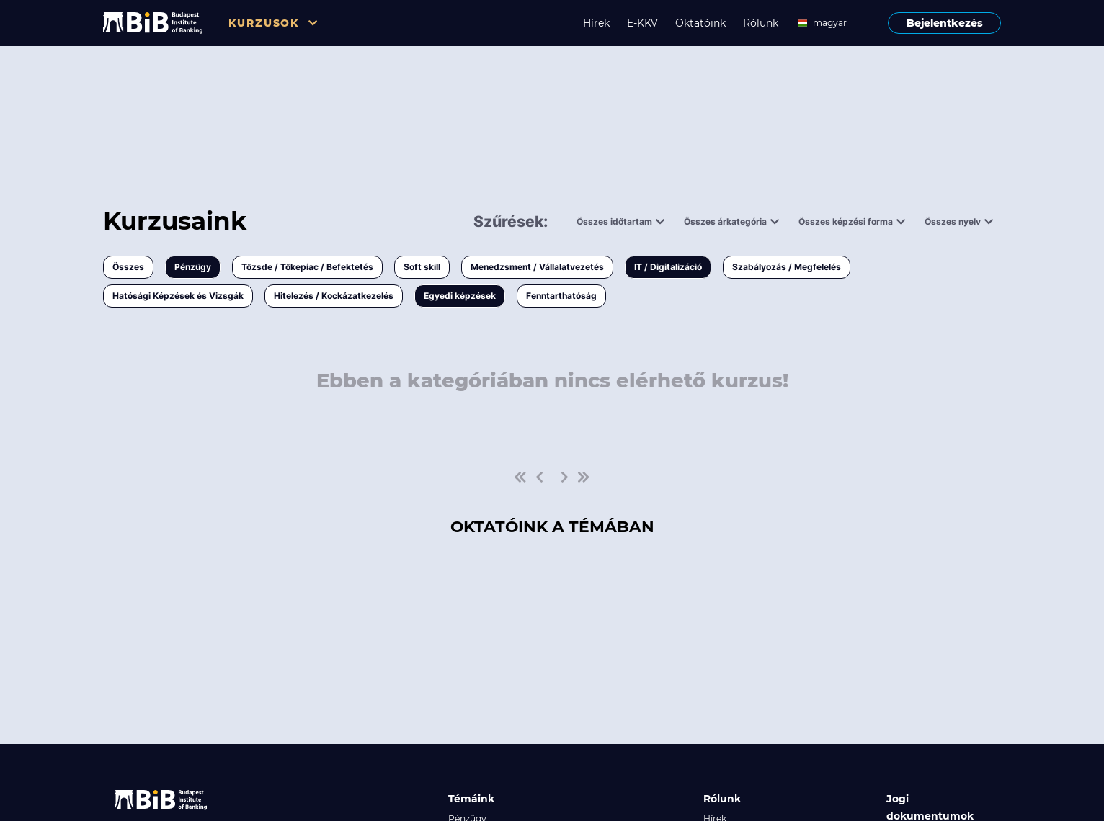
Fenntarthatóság (561, 295)
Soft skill (422, 266)
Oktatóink (700, 23)
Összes (128, 266)
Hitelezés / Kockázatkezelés (333, 295)
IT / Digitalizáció (668, 266)
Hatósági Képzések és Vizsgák (178, 295)
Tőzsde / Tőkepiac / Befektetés (307, 266)
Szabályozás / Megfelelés (786, 266)
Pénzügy (192, 266)
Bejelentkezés (945, 23)
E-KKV (642, 23)
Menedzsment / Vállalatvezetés (537, 266)
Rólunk (760, 23)
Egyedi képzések (460, 295)
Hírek (596, 23)
